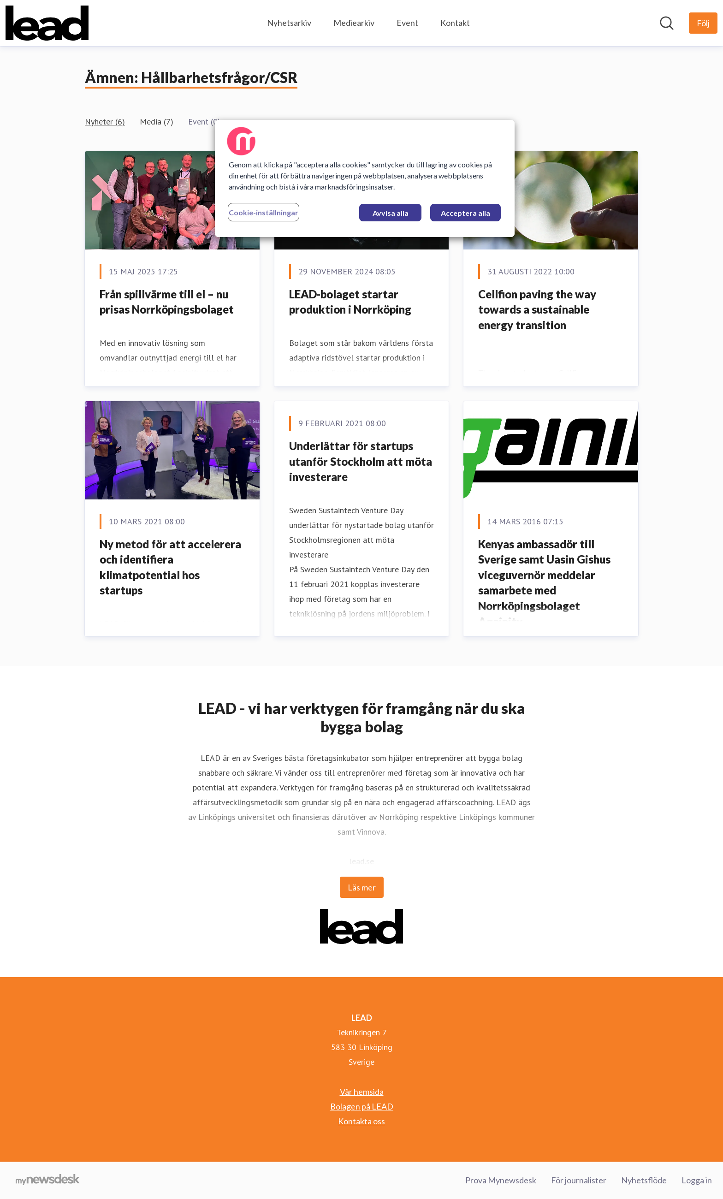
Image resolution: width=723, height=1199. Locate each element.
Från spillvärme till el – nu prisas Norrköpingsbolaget (167, 301)
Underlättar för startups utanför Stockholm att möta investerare (360, 461)
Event (407, 23)
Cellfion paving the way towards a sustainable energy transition (537, 309)
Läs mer (362, 887)
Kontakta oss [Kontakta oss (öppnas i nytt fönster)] (361, 1121)
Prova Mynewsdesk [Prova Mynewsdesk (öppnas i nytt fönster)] (500, 1180)
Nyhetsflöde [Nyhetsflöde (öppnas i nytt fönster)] (644, 1180)
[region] (365, 178)
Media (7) (156, 121)
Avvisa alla (391, 212)
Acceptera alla (465, 212)
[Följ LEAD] (703, 23)
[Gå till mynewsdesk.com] (47, 1180)
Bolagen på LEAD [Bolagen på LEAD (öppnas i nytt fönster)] (361, 1106)
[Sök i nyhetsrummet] (666, 23)
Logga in (697, 1180)
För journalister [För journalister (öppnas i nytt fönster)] (578, 1180)
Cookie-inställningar (263, 212)
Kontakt (455, 23)
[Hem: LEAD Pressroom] (47, 23)
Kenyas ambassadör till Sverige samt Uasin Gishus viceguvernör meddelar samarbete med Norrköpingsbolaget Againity (544, 582)
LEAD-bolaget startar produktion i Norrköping (350, 301)
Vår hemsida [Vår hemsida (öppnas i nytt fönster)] (362, 1091)
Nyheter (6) (105, 121)
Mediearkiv (353, 23)
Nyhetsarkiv (289, 23)
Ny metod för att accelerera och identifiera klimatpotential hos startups (170, 567)
